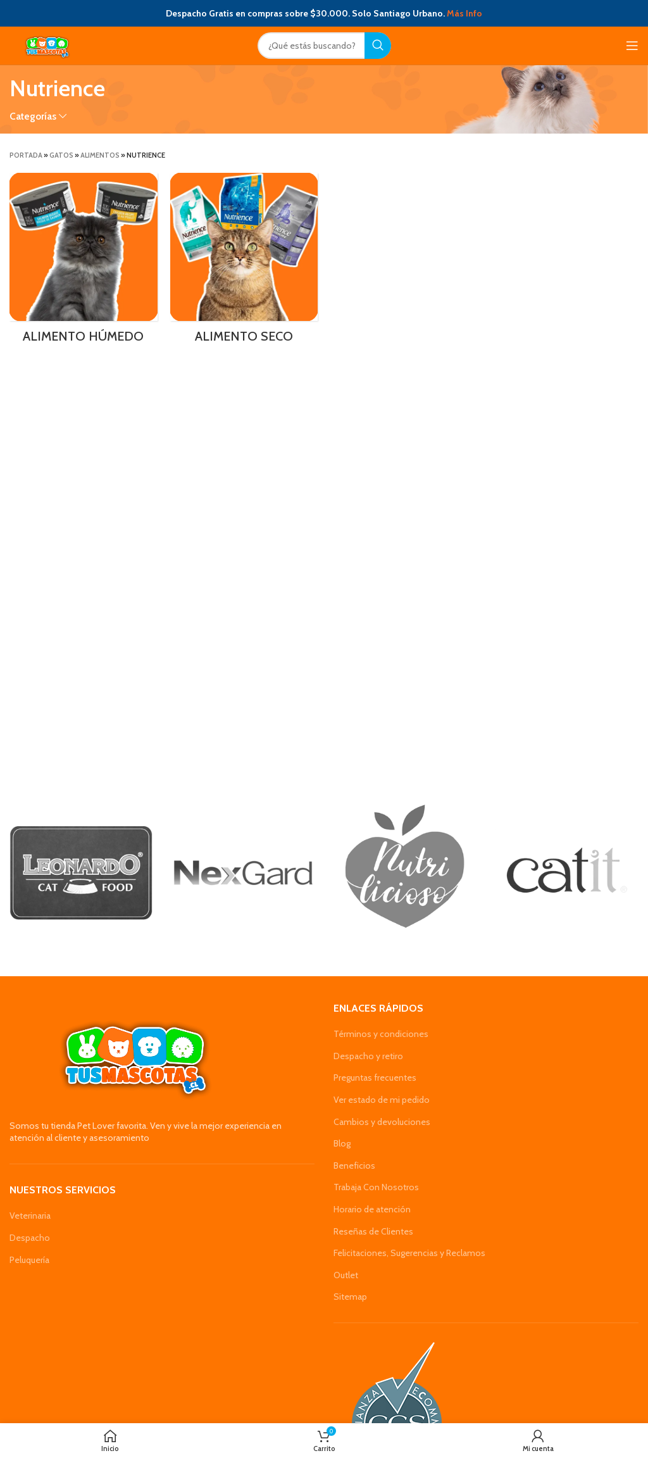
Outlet (345, 1275)
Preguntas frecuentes (374, 1077)
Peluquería (29, 1260)
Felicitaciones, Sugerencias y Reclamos (409, 1253)
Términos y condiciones (380, 1034)
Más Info (464, 13)
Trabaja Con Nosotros (376, 1187)
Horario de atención (372, 1209)
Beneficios (354, 1165)
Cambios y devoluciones (381, 1122)
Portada (25, 155)
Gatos (61, 155)
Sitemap (350, 1296)
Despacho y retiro (368, 1056)
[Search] (324, 45)
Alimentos (100, 155)
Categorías (32, 116)
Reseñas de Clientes (373, 1231)
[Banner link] (81, 873)
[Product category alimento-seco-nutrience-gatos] (244, 262)
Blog (342, 1143)
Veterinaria (30, 1215)
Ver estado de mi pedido (381, 1099)
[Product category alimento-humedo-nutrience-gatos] (83, 262)
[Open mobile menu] (632, 45)
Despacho (29, 1237)
